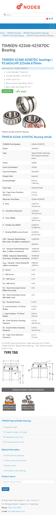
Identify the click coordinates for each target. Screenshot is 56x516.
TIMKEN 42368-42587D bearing (33, 407)
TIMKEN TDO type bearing (13, 35)
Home (2, 33)
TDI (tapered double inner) (13, 437)
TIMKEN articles (9, 465)
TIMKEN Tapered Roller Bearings (36, 33)
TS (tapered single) (10, 427)
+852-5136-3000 (14, 507)
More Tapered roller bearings (14, 470)
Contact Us (35, 500)
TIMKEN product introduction (15, 460)
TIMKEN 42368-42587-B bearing (14, 407)
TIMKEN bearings (14, 33)
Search (5, 489)
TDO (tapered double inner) (13, 442)
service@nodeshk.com (16, 511)
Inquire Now (7, 91)
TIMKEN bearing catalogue (13, 455)
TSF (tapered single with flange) (15, 432)
